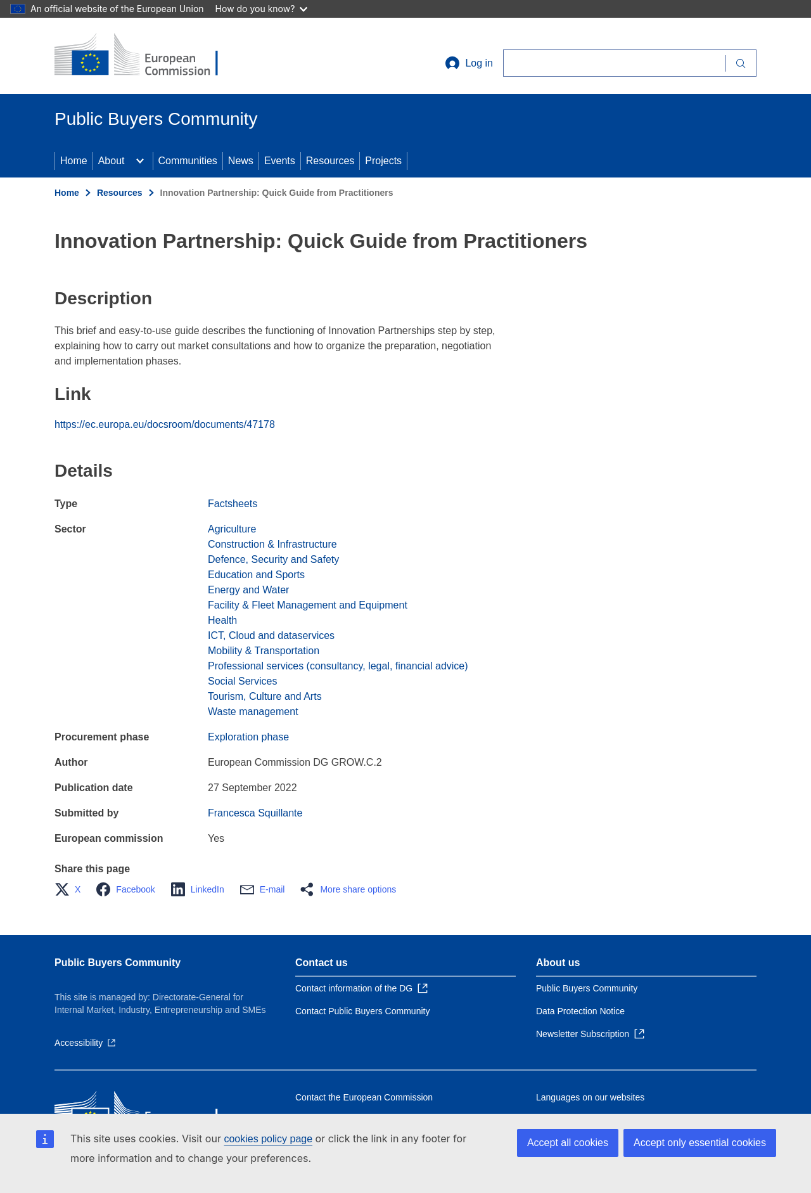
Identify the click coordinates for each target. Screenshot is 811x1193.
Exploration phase (248, 737)
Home (73, 160)
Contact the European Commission (364, 1097)
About (111, 160)
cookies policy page (268, 1138)
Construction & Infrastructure (272, 544)
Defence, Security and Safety (273, 559)
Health (222, 620)
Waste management (253, 711)
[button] (71, 889)
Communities (187, 160)
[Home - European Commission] (146, 56)
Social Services (242, 681)
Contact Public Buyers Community (362, 1011)
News (240, 160)
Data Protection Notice (580, 1011)
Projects (383, 160)
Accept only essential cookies (700, 1142)
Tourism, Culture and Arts (265, 696)
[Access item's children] (140, 161)
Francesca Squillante (255, 813)
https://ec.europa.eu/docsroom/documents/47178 (164, 424)
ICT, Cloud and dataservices (271, 635)
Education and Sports (256, 574)
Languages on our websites (590, 1097)
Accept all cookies (567, 1142)
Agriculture (232, 529)
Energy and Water (248, 589)
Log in (469, 63)
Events (279, 160)
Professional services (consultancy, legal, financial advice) (338, 666)
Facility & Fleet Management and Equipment (307, 605)
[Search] (614, 63)
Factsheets (232, 503)
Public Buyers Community (117, 962)
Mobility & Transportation (263, 650)
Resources (330, 160)
